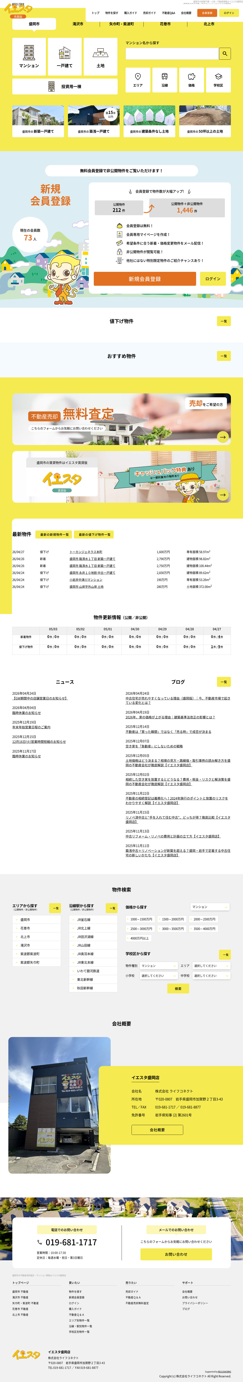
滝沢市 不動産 (20, 1297)
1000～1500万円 (141, 919)
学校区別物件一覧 (79, 1331)
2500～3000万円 (141, 928)
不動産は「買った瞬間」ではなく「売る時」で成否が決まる (168, 731)
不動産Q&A (165, 15)
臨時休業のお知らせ (26, 712)
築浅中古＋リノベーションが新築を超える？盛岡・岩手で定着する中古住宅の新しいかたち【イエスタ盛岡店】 (178, 852)
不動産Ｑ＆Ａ (76, 1314)
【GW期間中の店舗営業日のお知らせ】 (40, 698)
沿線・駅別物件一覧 (80, 1326)
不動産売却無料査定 (137, 1303)
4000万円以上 (140, 938)
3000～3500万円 (173, 928)
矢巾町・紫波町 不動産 (25, 1303)
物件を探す (103, 15)
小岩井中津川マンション (86, 579)
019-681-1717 (71, 1242)
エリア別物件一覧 (79, 1320)
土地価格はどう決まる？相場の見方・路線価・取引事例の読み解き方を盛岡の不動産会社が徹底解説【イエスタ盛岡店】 (178, 762)
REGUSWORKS (224, 1371)
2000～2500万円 (204, 919)
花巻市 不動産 (20, 1309)
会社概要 (185, 15)
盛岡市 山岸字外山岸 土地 (87, 586)
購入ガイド (124, 15)
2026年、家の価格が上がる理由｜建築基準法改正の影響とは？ (170, 717)
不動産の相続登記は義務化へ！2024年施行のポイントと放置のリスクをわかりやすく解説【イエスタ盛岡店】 (177, 800)
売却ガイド (144, 15)
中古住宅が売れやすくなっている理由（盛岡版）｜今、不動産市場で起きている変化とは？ (178, 700)
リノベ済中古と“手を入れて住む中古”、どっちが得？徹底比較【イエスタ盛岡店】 (178, 819)
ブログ (186, 1309)
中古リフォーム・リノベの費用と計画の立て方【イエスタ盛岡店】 (173, 836)
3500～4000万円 (204, 928)
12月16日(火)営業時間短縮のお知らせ (39, 741)
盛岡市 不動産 (20, 1291)
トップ (85, 15)
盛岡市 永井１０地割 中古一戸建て (92, 572)
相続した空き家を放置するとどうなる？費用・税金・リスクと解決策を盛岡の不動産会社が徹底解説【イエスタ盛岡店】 (178, 781)
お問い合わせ (190, 1297)
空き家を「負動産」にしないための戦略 (154, 746)
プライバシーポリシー (195, 1303)
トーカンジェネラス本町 (86, 552)
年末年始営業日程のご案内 (31, 727)
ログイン (74, 1303)
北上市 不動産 (20, 1314)
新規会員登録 (76, 1297)
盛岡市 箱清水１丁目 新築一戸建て (92, 559)
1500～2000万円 (173, 919)
